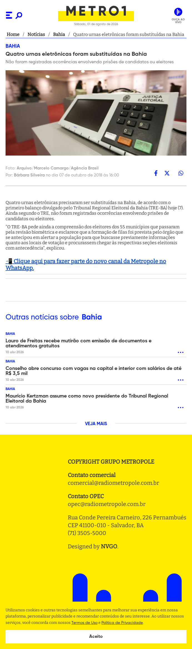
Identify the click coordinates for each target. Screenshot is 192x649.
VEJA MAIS (96, 424)
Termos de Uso (84, 623)
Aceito (96, 637)
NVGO (109, 546)
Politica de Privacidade (122, 623)
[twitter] (167, 173)
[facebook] (155, 173)
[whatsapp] (180, 173)
